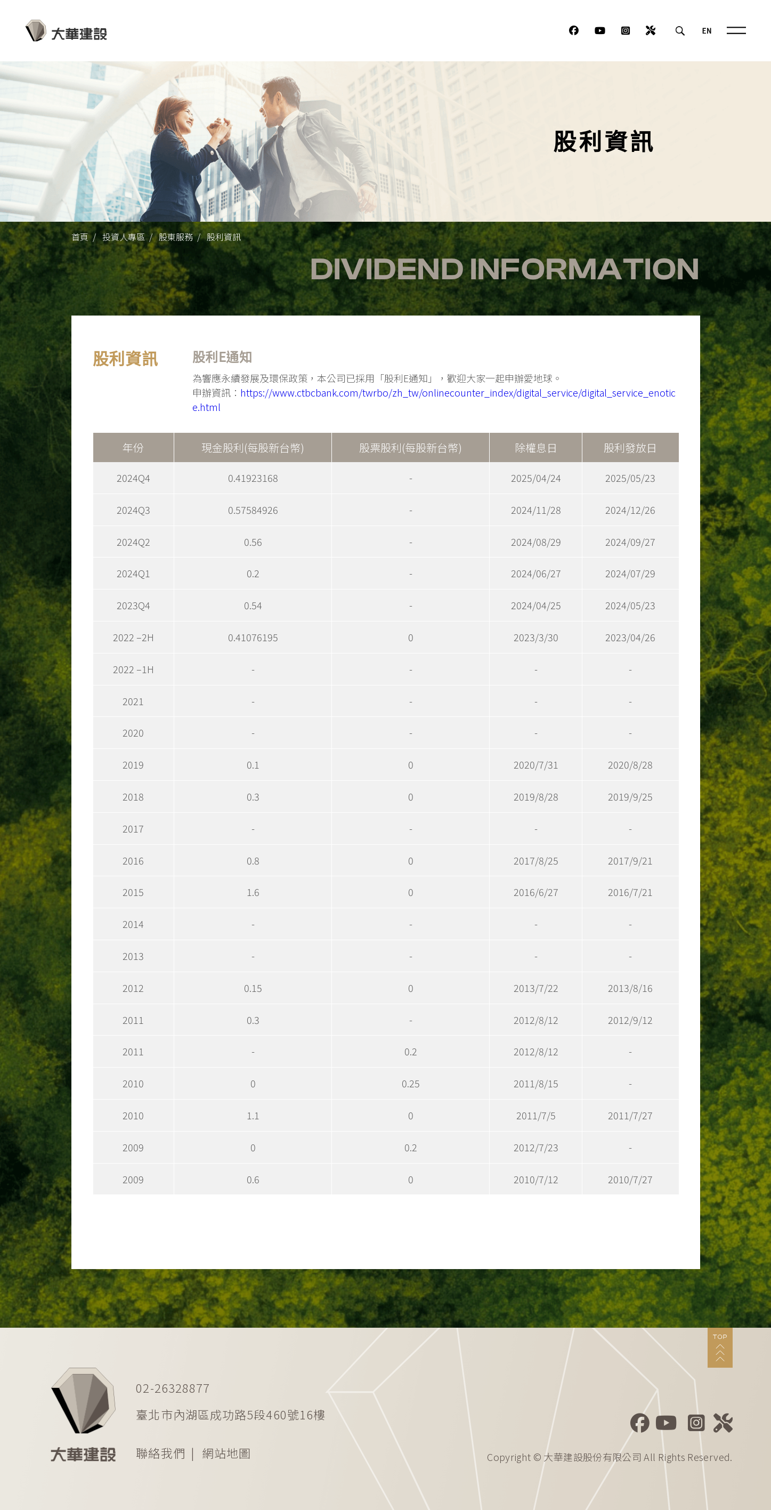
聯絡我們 (160, 1452)
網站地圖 (226, 1452)
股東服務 (176, 236)
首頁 (79, 236)
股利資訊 (224, 236)
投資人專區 (123, 236)
